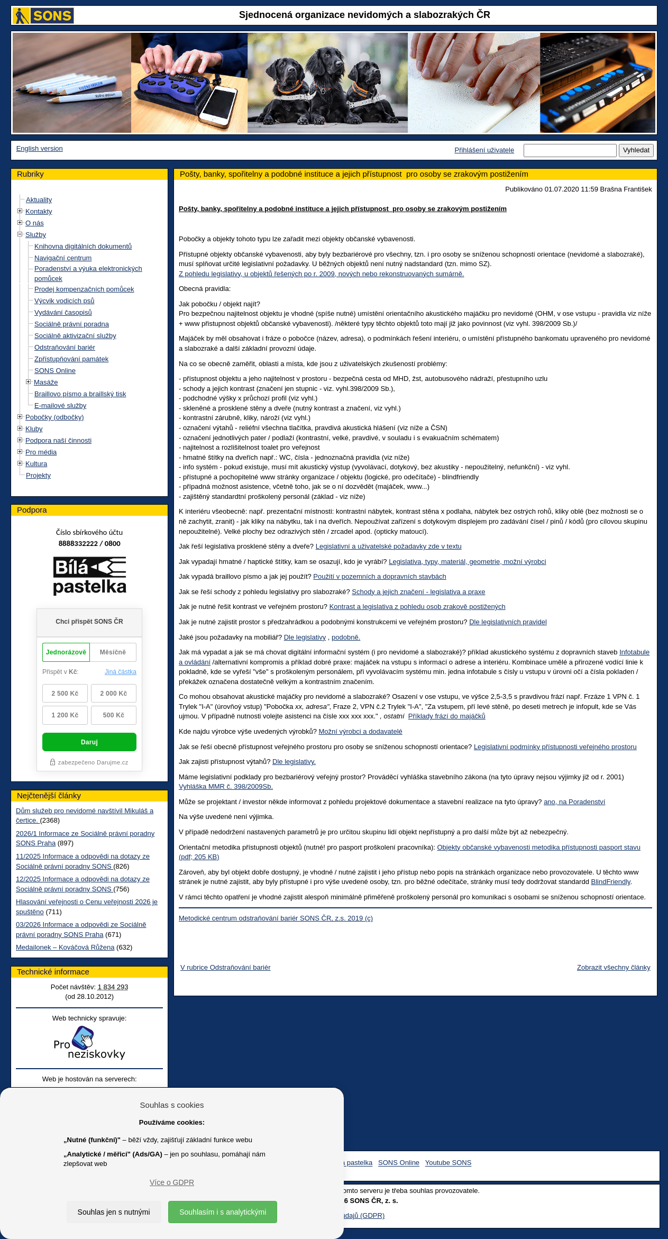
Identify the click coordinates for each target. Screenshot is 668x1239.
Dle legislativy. (294, 762)
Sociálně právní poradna (71, 324)
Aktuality (39, 200)
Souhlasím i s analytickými (222, 1212)
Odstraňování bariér (64, 347)
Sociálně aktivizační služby (75, 336)
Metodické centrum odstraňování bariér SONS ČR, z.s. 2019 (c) (276, 918)
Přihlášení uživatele (484, 150)
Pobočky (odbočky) (54, 417)
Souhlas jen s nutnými (114, 1212)
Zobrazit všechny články (614, 967)
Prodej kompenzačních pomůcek (84, 289)
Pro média (41, 452)
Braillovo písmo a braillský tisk (80, 394)
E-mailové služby (60, 405)
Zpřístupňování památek (71, 359)
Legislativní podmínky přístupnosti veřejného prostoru (555, 747)
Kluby (34, 429)
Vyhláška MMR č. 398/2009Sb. (226, 786)
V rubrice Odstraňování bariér (225, 967)
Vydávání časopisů (63, 312)
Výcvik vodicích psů (64, 301)
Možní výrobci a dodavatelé (360, 731)
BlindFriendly (610, 882)
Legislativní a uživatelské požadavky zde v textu (389, 546)
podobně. (346, 637)
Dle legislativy (305, 637)
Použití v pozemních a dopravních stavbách (379, 576)
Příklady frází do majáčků (447, 716)
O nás (34, 223)
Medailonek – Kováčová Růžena (65, 947)
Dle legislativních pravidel (508, 622)
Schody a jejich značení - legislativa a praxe (418, 592)
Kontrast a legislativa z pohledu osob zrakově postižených (418, 607)
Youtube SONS (448, 1163)
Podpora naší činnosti (58, 440)
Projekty (38, 475)
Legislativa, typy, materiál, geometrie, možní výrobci (467, 562)
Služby (35, 235)
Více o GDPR (172, 1182)
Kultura (36, 464)
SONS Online (55, 371)
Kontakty (38, 211)
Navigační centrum (62, 258)
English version (39, 148)
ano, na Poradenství (574, 802)
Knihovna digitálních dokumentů (83, 246)
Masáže (46, 382)
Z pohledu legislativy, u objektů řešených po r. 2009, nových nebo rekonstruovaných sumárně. (321, 274)
